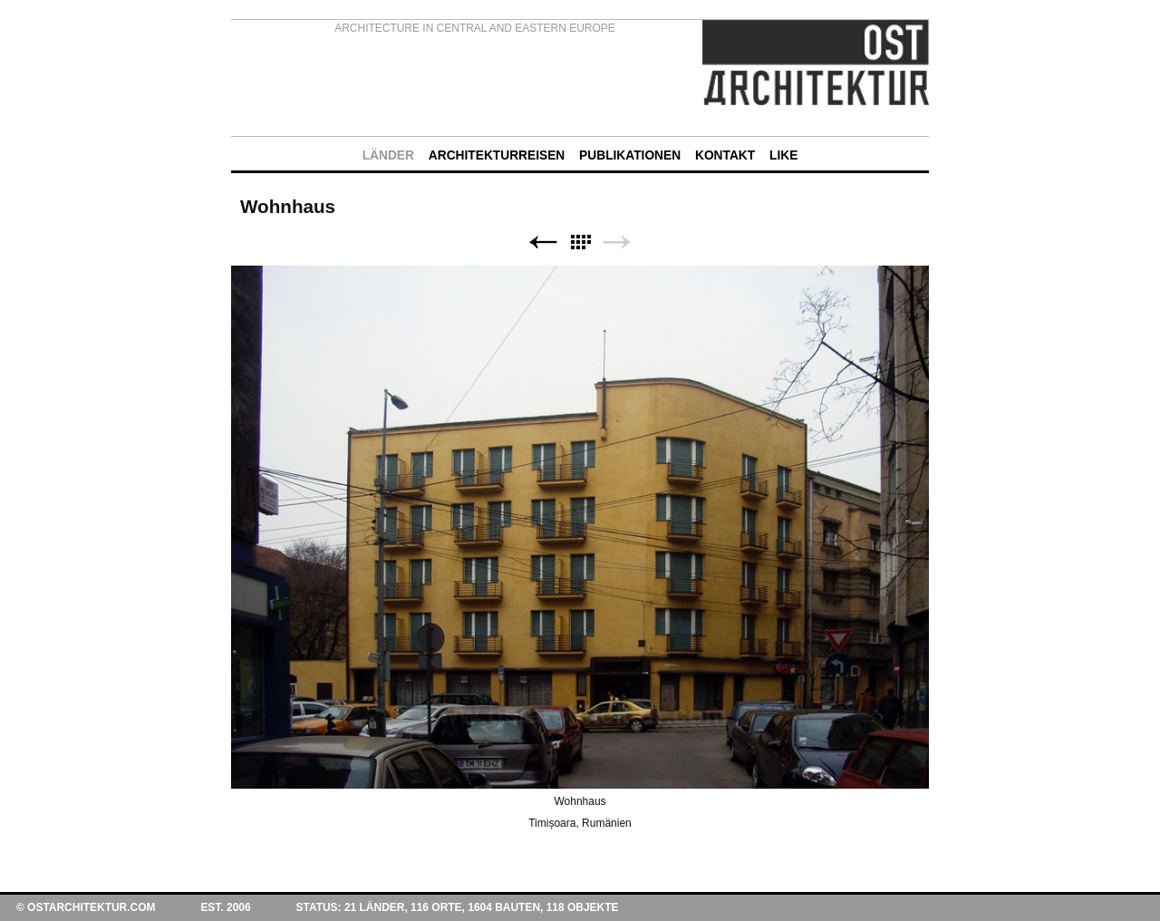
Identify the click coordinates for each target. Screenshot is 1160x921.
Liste (580, 242)
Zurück (542, 242)
